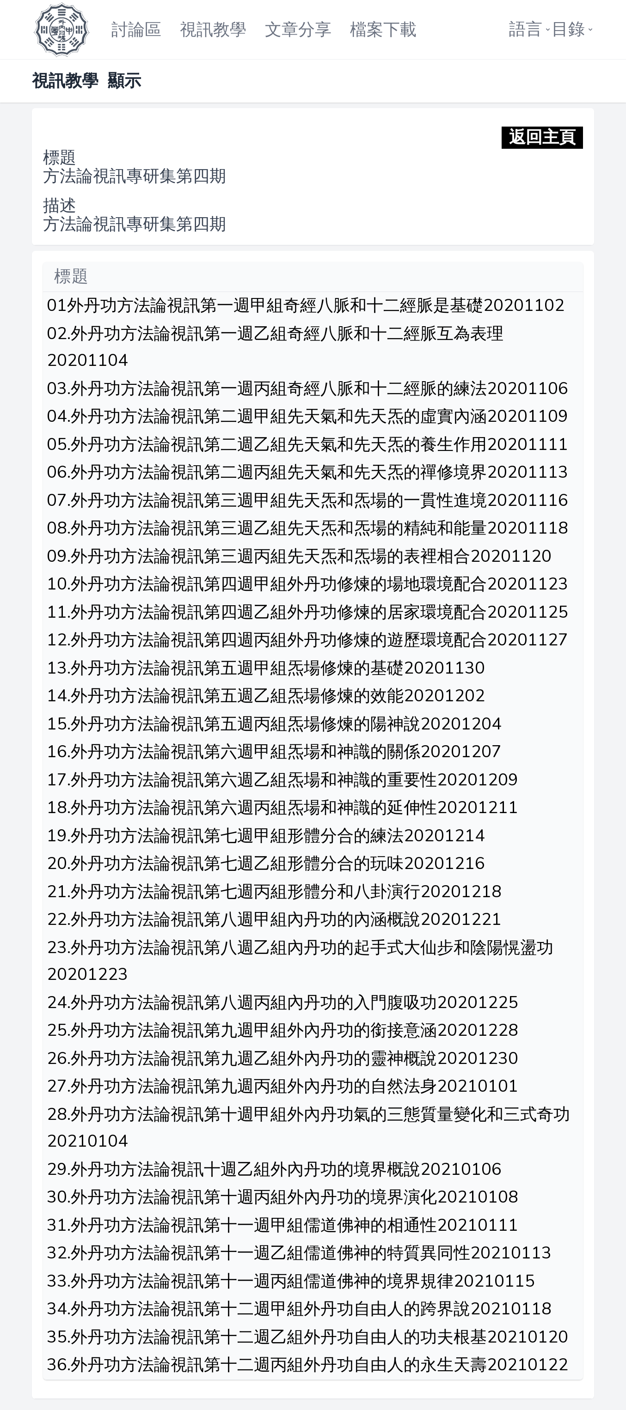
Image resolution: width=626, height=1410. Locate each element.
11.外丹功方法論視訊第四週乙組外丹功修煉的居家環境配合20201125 (307, 612)
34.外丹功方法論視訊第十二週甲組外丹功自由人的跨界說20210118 (299, 1309)
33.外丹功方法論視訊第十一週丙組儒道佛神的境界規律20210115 (291, 1281)
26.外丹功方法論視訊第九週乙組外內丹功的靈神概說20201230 (282, 1058)
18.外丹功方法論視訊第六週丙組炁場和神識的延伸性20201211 (282, 807)
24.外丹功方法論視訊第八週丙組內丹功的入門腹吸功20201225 (282, 1002)
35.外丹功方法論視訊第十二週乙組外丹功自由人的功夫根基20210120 (307, 1337)
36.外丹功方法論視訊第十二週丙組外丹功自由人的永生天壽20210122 (307, 1365)
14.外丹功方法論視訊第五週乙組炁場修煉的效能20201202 (266, 696)
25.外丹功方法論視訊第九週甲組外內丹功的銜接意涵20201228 (282, 1030)
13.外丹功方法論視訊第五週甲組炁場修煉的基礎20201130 (266, 668)
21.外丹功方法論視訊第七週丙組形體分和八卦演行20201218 (274, 892)
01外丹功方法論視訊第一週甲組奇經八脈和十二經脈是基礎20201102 (306, 305)
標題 (59, 158)
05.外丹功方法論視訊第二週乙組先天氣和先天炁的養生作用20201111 (307, 444)
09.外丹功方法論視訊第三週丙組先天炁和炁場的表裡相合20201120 (299, 556)
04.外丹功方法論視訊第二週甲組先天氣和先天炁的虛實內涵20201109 (307, 416)
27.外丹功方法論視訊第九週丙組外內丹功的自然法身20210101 (282, 1086)
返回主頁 (542, 138)
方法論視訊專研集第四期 (134, 176)
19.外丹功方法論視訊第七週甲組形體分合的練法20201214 (266, 836)
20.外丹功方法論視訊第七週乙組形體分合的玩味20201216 (266, 863)
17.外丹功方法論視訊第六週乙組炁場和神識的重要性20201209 (282, 780)
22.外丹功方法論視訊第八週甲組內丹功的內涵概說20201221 (274, 919)
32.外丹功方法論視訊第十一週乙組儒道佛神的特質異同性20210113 (299, 1253)
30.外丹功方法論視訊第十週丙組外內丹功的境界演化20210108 (282, 1197)
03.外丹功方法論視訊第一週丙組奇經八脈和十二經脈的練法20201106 (307, 388)
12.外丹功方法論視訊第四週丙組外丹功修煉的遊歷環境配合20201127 (307, 640)
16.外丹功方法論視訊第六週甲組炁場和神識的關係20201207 (274, 752)
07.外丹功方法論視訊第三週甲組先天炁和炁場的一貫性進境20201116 (307, 500)
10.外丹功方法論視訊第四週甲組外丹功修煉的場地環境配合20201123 (307, 584)
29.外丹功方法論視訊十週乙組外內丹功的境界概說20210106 (274, 1169)
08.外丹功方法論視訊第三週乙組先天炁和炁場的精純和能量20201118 (307, 528)
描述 (59, 206)
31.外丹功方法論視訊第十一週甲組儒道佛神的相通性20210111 (282, 1225)
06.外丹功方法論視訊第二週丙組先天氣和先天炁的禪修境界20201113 (307, 472)
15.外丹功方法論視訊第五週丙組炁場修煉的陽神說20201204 (274, 724)
